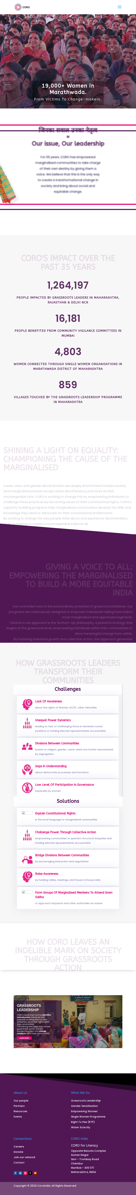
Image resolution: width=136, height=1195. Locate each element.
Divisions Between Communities (58, 745)
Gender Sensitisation (84, 1106)
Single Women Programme (88, 1116)
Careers (19, 1146)
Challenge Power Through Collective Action (66, 834)
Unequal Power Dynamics (55, 722)
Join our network (24, 1157)
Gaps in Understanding (53, 768)
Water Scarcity (80, 1127)
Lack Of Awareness (51, 703)
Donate (18, 1152)
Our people (21, 1100)
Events (18, 1116)
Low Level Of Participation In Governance (65, 786)
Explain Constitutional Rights (57, 815)
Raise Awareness (50, 875)
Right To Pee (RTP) (83, 1122)
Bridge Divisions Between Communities (63, 857)
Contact (19, 1162)
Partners (19, 1106)
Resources (20, 1111)
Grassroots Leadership (86, 1100)
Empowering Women (84, 1111)
